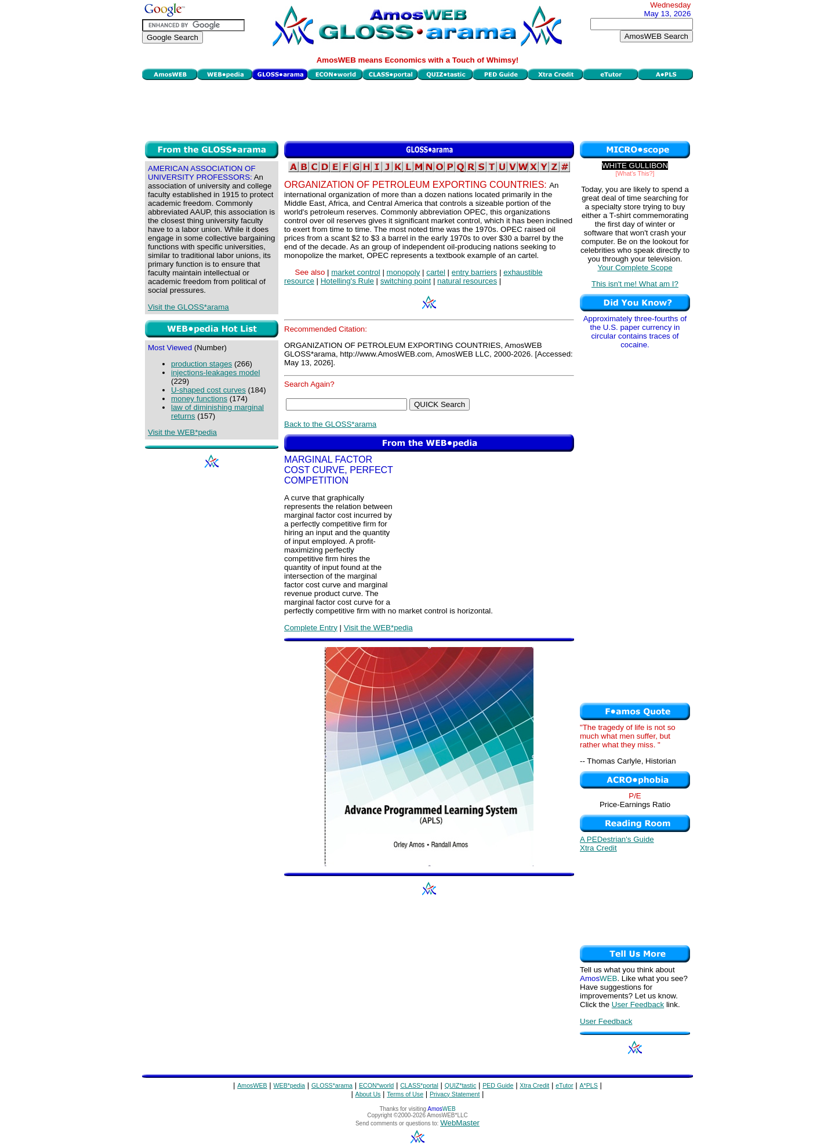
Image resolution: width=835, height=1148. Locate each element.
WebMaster (460, 1122)
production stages (201, 363)
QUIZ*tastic (460, 1085)
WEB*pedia (290, 1085)
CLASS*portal (419, 1085)
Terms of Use (405, 1094)
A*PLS (588, 1085)
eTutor (564, 1085)
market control (355, 272)
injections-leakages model (215, 372)
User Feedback (638, 1004)
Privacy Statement (455, 1094)
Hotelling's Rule (347, 281)
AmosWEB (252, 1085)
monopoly (403, 272)
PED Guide (497, 1085)
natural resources (467, 281)
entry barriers (475, 272)
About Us (368, 1094)
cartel (435, 272)
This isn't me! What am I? (634, 283)
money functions (199, 398)
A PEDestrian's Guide (617, 839)
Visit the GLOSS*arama (188, 307)
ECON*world (376, 1085)
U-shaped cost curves (208, 390)
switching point (405, 281)
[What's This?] (635, 173)
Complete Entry (310, 627)
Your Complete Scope (634, 267)
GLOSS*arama (332, 1085)
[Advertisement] (417, 109)
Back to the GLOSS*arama (330, 424)
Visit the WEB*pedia (182, 432)
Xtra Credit (598, 848)
